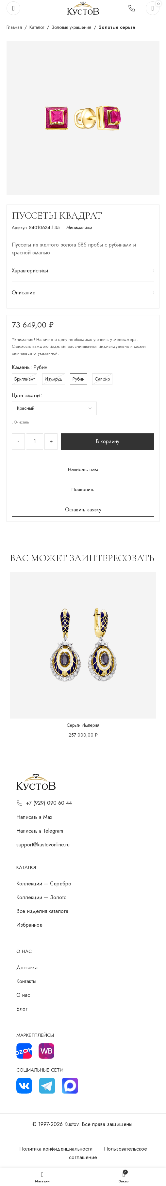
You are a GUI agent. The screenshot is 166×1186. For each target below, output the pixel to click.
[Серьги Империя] (83, 645)
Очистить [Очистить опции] (21, 422)
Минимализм (79, 227)
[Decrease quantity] (18, 441)
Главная (14, 27)
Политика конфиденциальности (55, 1149)
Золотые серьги (117, 27)
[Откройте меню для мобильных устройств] (13, 8)
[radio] (24, 379)
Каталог (36, 27)
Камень (21, 367)
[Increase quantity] (51, 441)
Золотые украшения (71, 27)
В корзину (107, 441)
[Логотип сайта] (83, 7)
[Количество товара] (34, 441)
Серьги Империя (83, 725)
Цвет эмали (26, 395)
